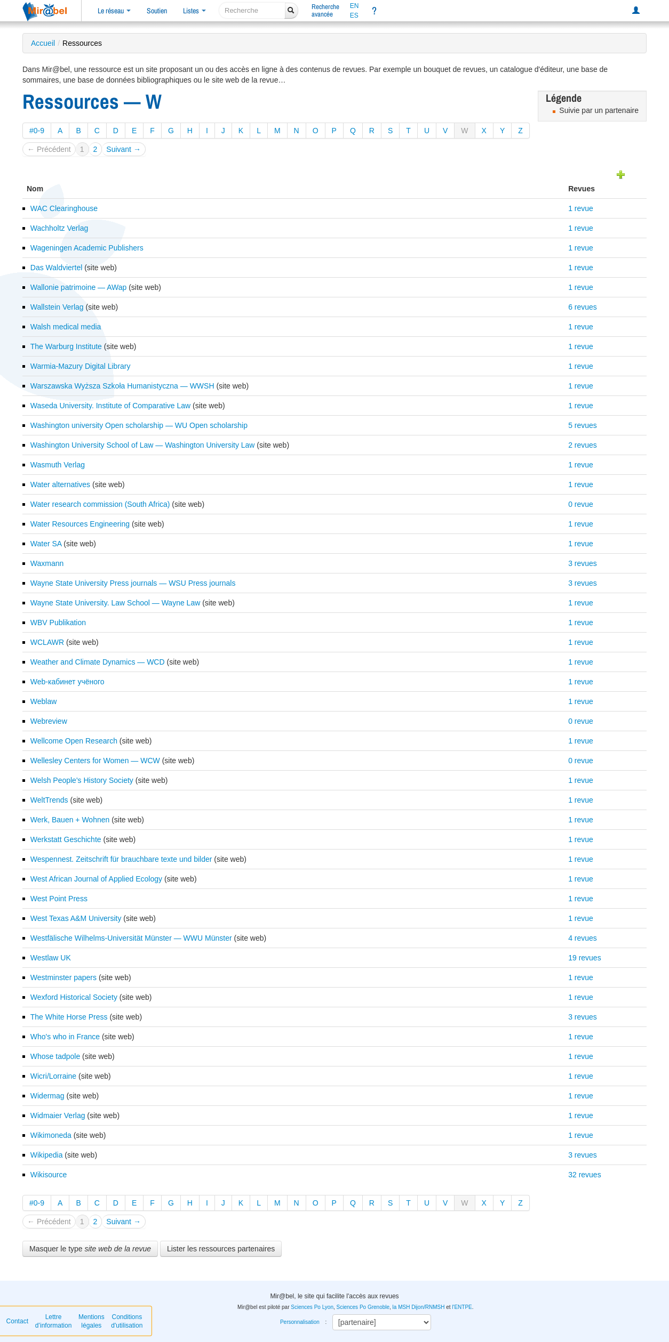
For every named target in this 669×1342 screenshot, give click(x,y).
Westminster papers (63, 977)
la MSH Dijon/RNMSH (419, 1307)
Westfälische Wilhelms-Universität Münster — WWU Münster (131, 938)
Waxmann (47, 563)
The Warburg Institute (66, 346)
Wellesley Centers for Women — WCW (95, 760)
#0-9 (36, 130)
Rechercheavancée (325, 10)
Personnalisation (300, 1322)
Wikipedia (46, 1155)
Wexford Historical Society (73, 997)
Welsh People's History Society (81, 780)
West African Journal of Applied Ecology (96, 879)
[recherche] (252, 10)
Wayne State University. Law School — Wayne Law (115, 603)
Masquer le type (90, 1248)
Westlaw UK (50, 957)
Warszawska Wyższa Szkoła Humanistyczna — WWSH (122, 386)
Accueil (43, 43)
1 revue (580, 208)
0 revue (580, 504)
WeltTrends (49, 800)
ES (354, 15)
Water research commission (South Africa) (100, 504)
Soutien (157, 10)
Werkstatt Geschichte (65, 839)
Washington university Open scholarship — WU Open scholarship (139, 425)
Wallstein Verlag (57, 307)
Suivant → (123, 149)
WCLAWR (47, 642)
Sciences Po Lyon (312, 1307)
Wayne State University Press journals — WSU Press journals (133, 583)
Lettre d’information (53, 1321)
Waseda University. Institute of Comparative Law (110, 405)
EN (354, 6)
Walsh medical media (65, 326)
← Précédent (49, 149)
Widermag (47, 1096)
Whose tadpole (55, 1056)
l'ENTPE (462, 1307)
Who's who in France (65, 1036)
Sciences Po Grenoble (363, 1307)
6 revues (582, 307)
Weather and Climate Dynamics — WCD (97, 662)
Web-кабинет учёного (67, 681)
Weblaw (43, 701)
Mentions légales (91, 1321)
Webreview (48, 721)
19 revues (584, 957)
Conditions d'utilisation (126, 1321)
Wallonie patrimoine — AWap (78, 287)
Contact (17, 1321)
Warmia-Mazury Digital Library (80, 366)
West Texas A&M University (76, 918)
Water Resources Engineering (80, 524)
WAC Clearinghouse (64, 208)
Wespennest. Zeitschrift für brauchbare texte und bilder (121, 859)
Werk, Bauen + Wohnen (70, 819)
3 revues (582, 563)
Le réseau (114, 10)
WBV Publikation (58, 622)
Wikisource (48, 1174)
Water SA (46, 543)
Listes (194, 10)
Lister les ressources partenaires (221, 1248)
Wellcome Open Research (73, 741)
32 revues (584, 1174)
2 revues (582, 445)
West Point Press (58, 898)
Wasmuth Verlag (57, 464)
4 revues (582, 938)
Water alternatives (60, 484)
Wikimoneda (50, 1135)
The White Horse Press (69, 1017)
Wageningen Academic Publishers (87, 248)
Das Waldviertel (56, 267)
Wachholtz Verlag (59, 228)
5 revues (582, 425)
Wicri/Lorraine (53, 1076)
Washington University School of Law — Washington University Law (142, 445)
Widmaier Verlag (57, 1115)
